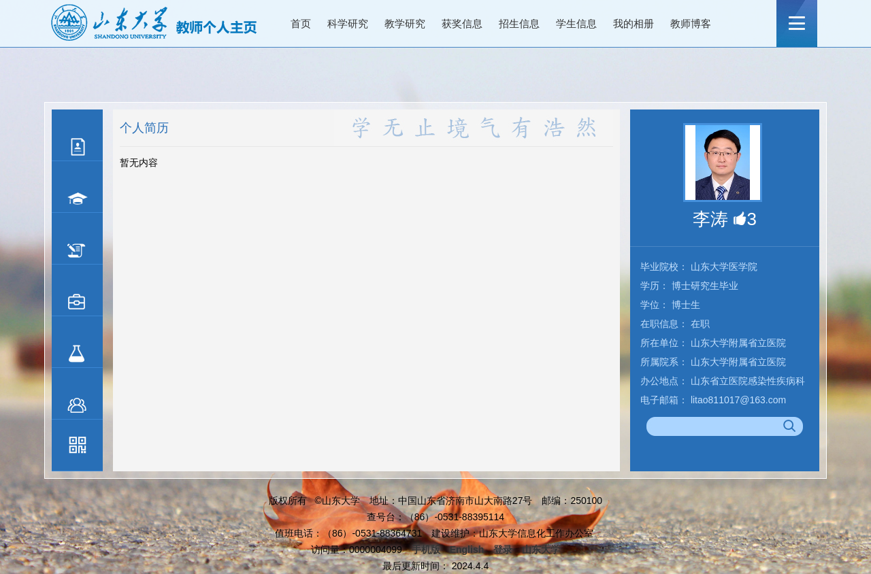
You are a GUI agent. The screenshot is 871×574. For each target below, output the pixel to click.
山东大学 (541, 549)
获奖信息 (462, 23)
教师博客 (690, 23)
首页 (301, 23)
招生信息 (519, 23)
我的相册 (633, 23)
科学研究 (347, 23)
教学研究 (404, 23)
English (467, 549)
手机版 (426, 549)
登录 (502, 549)
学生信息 (576, 23)
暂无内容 (139, 162)
